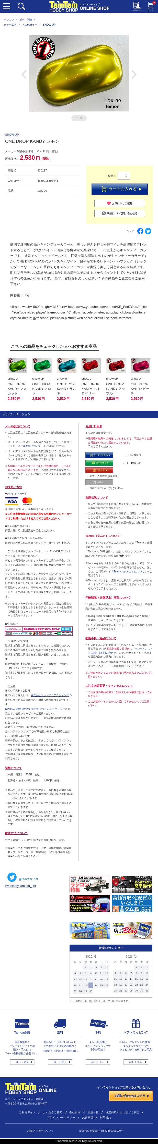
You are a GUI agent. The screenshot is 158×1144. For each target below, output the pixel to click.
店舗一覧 (93, 1112)
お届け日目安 (93, 426)
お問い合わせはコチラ (132, 1096)
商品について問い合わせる (120, 213)
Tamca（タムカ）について (102, 535)
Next (134, 74)
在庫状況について (96, 497)
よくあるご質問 (52, 1112)
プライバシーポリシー (61, 1117)
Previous (24, 74)
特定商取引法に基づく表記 (122, 1112)
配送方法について (16, 833)
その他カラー (29, 24)
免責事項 (87, 1117)
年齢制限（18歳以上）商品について (108, 597)
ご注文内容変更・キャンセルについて (109, 685)
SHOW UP (49, 24)
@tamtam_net (22, 877)
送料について (13, 768)
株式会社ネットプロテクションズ (50, 695)
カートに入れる (121, 189)
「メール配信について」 (29, 445)
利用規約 (105, 1117)
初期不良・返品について (100, 638)
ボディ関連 (25, 19)
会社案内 (75, 1112)
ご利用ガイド (27, 1112)
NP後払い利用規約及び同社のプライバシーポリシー (35, 708)
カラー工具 (10, 24)
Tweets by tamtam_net (20, 886)
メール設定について (17, 426)
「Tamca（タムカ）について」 (129, 571)
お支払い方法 (13, 487)
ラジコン (9, 19)
